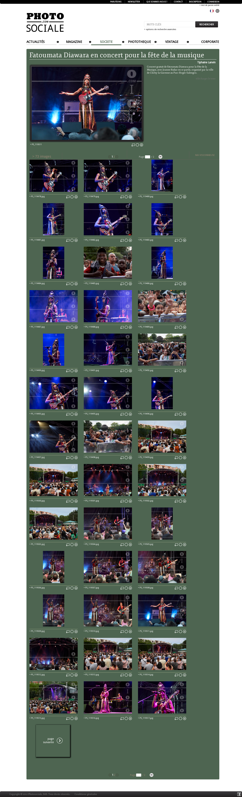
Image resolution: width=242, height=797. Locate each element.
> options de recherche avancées (160, 29)
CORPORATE (210, 42)
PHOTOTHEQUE (139, 42)
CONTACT (178, 2)
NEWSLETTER (134, 2)
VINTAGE (171, 42)
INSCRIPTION (195, 2)
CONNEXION (213, 2)
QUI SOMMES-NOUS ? (156, 2)
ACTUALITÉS (35, 42)
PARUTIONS (115, 2)
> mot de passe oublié (209, 5)
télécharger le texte (206, 78)
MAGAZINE (74, 42)
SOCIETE (106, 42)
